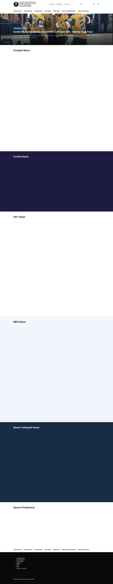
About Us (67, 4)
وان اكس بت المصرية (21, 568)
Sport (17, 565)
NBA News (56, 11)
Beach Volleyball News (68, 11)
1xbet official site (20, 559)
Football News (28, 11)
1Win (17, 566)
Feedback (59, 4)
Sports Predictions (83, 11)
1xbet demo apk (20, 558)
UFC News (48, 11)
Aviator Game (19, 561)
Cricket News (38, 11)
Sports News (17, 11)
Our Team (51, 4)
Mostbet (18, 563)
